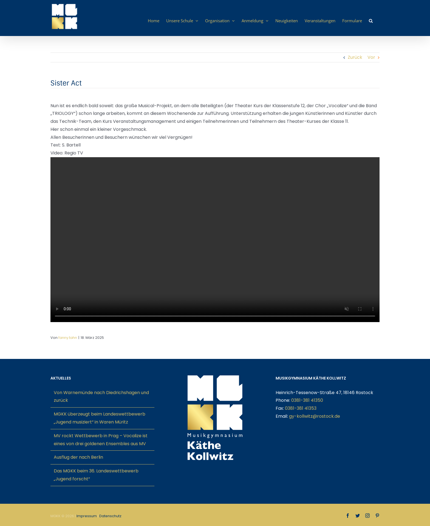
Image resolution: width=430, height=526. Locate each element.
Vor (371, 57)
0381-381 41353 (300, 408)
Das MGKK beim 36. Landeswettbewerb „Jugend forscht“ (96, 475)
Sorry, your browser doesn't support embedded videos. (215, 239)
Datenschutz (110, 516)
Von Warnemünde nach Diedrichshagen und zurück (101, 396)
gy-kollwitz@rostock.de (314, 416)
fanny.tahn (67, 337)
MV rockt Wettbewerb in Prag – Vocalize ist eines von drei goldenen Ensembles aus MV (101, 440)
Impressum (87, 516)
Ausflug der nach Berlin (78, 457)
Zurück (355, 57)
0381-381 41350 (307, 400)
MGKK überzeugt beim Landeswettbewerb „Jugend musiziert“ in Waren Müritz (99, 418)
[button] (371, 20)
